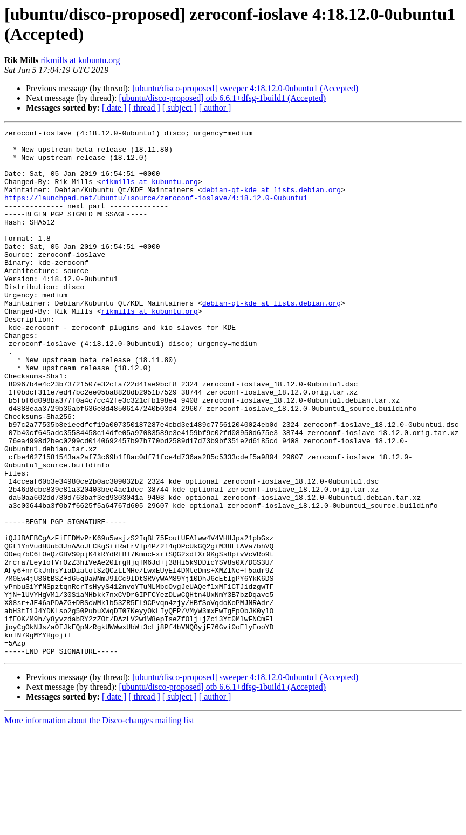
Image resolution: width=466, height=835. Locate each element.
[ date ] (114, 107)
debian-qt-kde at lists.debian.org (271, 202)
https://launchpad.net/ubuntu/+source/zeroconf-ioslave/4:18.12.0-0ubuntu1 (155, 212)
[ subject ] (179, 107)
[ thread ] (144, 107)
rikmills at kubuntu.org (80, 60)
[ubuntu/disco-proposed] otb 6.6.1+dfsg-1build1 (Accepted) (222, 98)
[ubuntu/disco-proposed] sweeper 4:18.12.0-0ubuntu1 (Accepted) (245, 88)
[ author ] (215, 107)
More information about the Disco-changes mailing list (99, 825)
